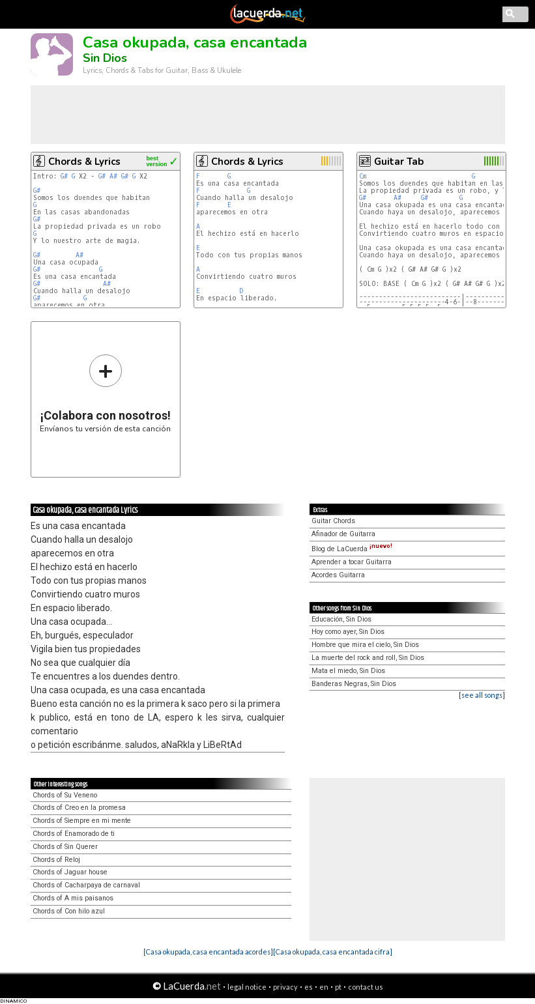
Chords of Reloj (56, 859)
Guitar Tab (399, 161)
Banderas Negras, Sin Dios (353, 684)
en (323, 986)
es (308, 986)
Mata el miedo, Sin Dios (348, 671)
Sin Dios (105, 58)
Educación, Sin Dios (341, 619)
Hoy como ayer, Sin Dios (347, 631)
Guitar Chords (333, 521)
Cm (362, 176)
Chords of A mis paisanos (73, 898)
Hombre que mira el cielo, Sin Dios (365, 644)
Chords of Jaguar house (70, 872)
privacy (285, 986)
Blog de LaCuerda (351, 549)
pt (338, 986)
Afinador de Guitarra (343, 534)
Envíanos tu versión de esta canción (105, 393)
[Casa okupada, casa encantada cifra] (332, 951)
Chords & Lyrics (84, 161)
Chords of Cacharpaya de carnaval (86, 885)
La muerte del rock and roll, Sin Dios (367, 657)
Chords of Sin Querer (65, 846)
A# (113, 176)
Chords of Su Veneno (65, 795)
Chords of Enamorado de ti (74, 833)
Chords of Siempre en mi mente (82, 820)
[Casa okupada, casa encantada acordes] (208, 951)
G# (64, 176)
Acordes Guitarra (338, 575)
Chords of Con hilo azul (69, 911)
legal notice (247, 986)
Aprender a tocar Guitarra (351, 562)
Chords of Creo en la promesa (79, 807)
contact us (365, 986)
